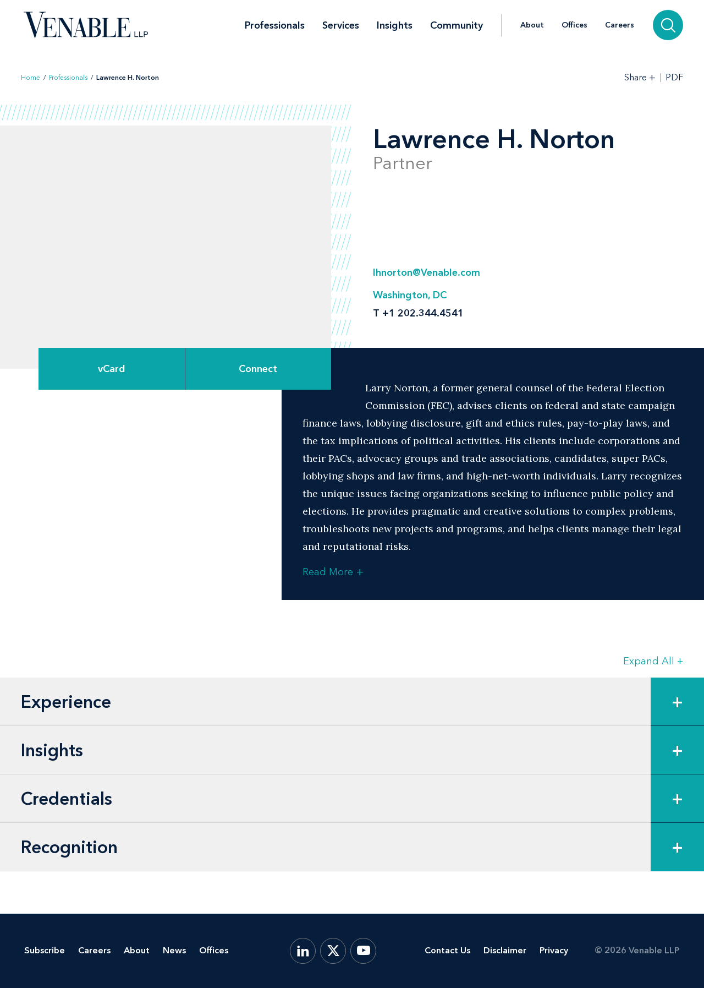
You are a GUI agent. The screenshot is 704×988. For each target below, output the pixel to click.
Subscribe (44, 950)
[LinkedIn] (303, 951)
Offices (574, 25)
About (532, 25)
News (174, 950)
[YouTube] (363, 951)
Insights (395, 25)
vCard (111, 369)
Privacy (554, 950)
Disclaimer (504, 950)
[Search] (668, 25)
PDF (674, 77)
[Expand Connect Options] (258, 369)
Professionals (275, 25)
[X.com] (333, 951)
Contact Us (447, 950)
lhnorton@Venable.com (426, 272)
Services (340, 25)
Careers (619, 25)
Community (456, 25)
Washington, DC (410, 295)
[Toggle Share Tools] (640, 77)
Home (30, 77)
